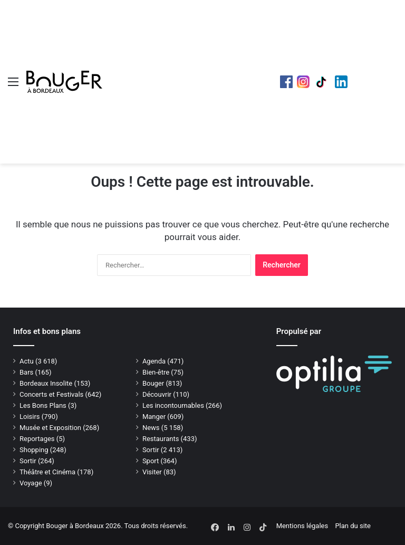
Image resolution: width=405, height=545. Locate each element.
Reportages (37, 439)
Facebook (286, 81)
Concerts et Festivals (51, 394)
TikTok (322, 81)
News (151, 428)
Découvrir (156, 394)
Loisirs (30, 416)
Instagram (303, 81)
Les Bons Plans (43, 405)
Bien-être (155, 372)
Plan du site (353, 526)
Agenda (154, 361)
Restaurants (160, 439)
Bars (26, 372)
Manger (154, 416)
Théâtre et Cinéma (47, 472)
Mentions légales (302, 526)
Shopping (34, 450)
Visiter (152, 472)
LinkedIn (341, 81)
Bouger (153, 383)
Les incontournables (173, 405)
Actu (27, 361)
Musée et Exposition (50, 428)
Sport (150, 461)
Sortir (150, 450)
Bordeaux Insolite (46, 383)
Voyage (31, 483)
